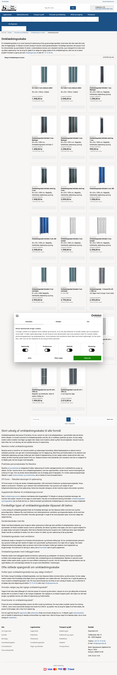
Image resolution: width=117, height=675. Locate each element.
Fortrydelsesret (6, 646)
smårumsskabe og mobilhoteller (23, 475)
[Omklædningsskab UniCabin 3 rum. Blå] (44, 226)
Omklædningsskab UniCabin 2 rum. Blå (102, 188)
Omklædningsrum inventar (38, 32)
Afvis (29, 358)
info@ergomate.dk (31, 53)
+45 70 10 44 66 (99, 641)
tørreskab (43, 548)
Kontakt (4, 635)
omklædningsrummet (12, 496)
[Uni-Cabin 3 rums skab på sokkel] (73, 75)
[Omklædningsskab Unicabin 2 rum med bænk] (44, 276)
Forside (10, 32)
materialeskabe (78, 613)
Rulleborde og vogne (66, 635)
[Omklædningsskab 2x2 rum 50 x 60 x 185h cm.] (44, 376)
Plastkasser (34, 639)
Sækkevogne (63, 631)
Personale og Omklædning (21, 32)
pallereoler (34, 613)
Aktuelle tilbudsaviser (108, 1)
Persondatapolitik (7, 650)
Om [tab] (88, 321)
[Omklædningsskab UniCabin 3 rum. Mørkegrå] (73, 125)
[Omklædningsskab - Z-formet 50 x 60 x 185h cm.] (102, 276)
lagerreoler (23, 613)
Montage (4, 639)
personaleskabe (13, 468)
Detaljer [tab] (58, 321)
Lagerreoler (34, 631)
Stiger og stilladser (36, 646)
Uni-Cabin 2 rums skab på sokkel (42, 88)
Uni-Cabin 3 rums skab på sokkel (71, 88)
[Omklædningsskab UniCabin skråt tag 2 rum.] (44, 175)
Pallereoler (34, 635)
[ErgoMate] (8, 8)
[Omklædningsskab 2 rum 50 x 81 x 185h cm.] (73, 376)
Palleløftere (63, 639)
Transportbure (64, 646)
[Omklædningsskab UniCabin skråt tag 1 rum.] (102, 125)
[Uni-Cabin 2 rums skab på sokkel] (44, 75)
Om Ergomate (6, 631)
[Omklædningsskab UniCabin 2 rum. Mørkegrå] (44, 125)
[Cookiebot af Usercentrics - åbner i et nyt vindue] (92, 315)
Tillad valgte (58, 358)
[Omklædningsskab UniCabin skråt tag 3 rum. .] (73, 175)
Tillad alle (87, 358)
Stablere (62, 643)
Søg (73, 8)
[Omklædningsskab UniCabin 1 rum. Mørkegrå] (102, 75)
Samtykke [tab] (28, 321)
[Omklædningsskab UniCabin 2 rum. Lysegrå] (73, 226)
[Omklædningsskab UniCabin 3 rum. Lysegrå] (102, 226)
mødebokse (12, 618)
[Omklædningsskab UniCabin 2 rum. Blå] (102, 175)
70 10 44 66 (48, 53)
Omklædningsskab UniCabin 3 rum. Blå (44, 239)
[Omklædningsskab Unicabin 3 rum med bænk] (73, 276)
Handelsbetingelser (8, 643)
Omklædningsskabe (37, 643)
